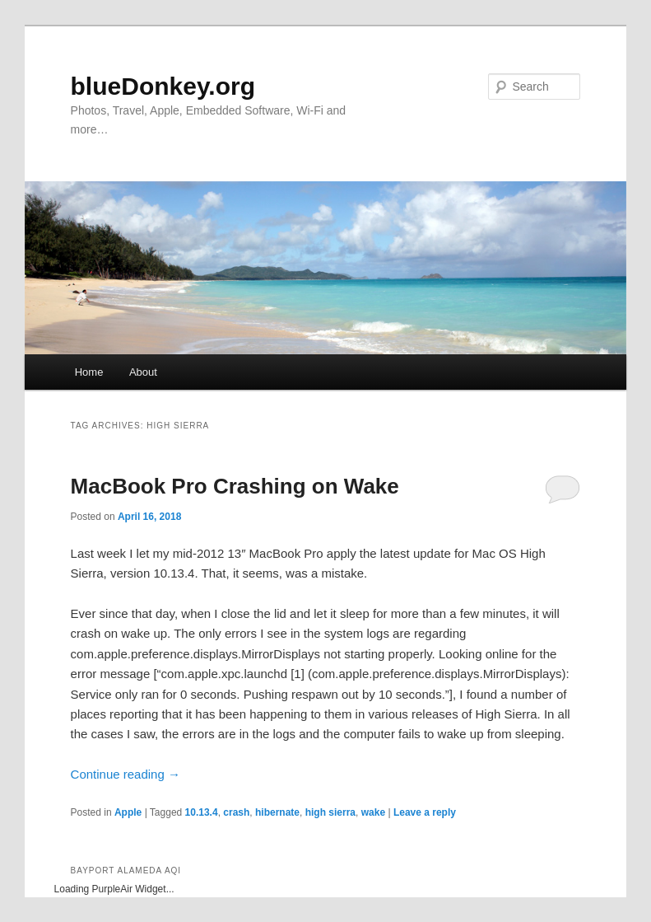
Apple (128, 812)
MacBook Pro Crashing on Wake (235, 486)
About (143, 372)
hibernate (277, 812)
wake (373, 812)
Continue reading (125, 774)
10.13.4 (201, 812)
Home (89, 372)
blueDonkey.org (163, 86)
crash (236, 812)
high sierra (330, 812)
